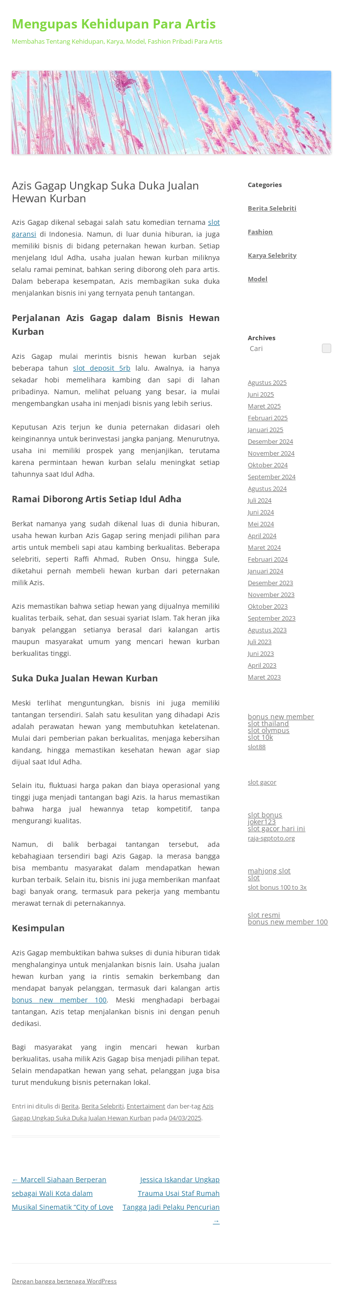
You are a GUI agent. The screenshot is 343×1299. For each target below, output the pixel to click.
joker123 (262, 821)
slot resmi (264, 915)
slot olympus (269, 730)
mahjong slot (269, 870)
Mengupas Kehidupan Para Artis (114, 23)
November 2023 (271, 594)
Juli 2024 (259, 500)
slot (254, 877)
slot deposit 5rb (102, 368)
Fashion (260, 231)
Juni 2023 (261, 653)
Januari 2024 (265, 571)
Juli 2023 (259, 641)
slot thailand (268, 723)
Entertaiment (146, 1106)
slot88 (256, 746)
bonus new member (281, 716)
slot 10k (260, 737)
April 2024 (262, 535)
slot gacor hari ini (276, 828)
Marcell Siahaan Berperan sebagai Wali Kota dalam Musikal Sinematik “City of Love (62, 1193)
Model (257, 278)
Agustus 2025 (267, 382)
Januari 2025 (265, 429)
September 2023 (271, 618)
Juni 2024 (261, 512)
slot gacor (262, 782)
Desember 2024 (270, 441)
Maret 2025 (264, 406)
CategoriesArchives (272, 261)
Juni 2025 (261, 394)
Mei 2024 (261, 523)
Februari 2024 (268, 559)
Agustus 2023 (267, 629)
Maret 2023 (264, 677)
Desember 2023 (270, 582)
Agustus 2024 (267, 488)
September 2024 (271, 476)
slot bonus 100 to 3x (277, 887)
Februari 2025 (268, 417)
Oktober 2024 (268, 464)
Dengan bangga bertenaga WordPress (64, 1281)
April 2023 (262, 665)
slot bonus (265, 814)
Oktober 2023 (268, 606)
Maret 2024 (264, 547)
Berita (70, 1106)
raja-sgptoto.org (271, 838)
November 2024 (271, 453)
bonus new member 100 (59, 999)
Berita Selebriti (102, 1106)
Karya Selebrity (272, 255)
